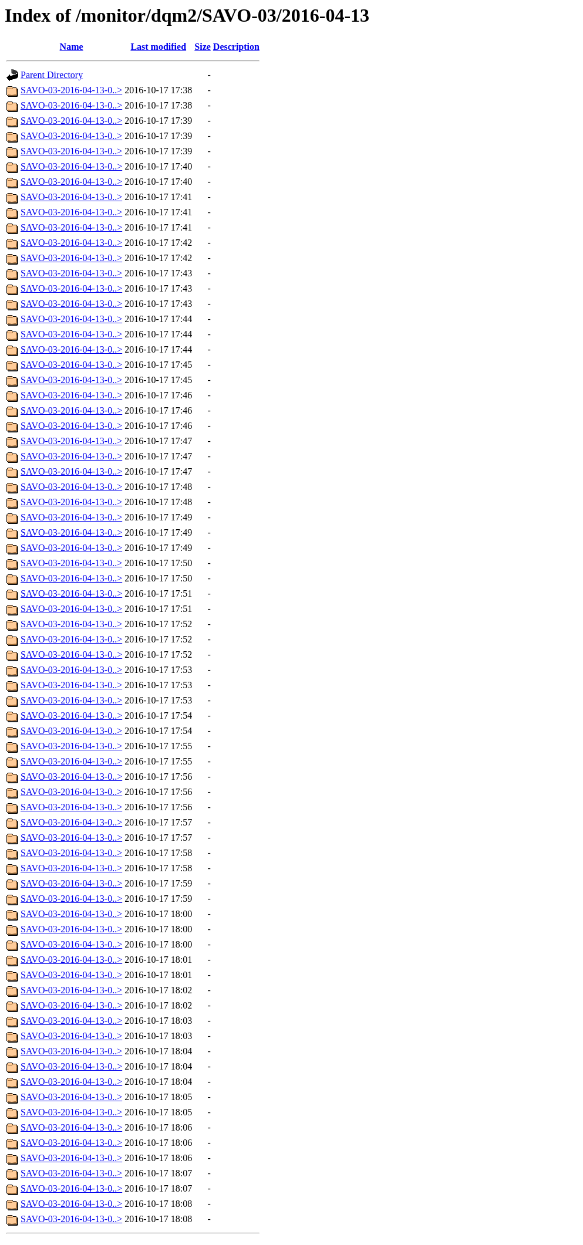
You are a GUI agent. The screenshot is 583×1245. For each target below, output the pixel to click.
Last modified (158, 47)
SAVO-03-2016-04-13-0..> (71, 90)
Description (236, 47)
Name (71, 47)
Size (202, 47)
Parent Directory (52, 75)
